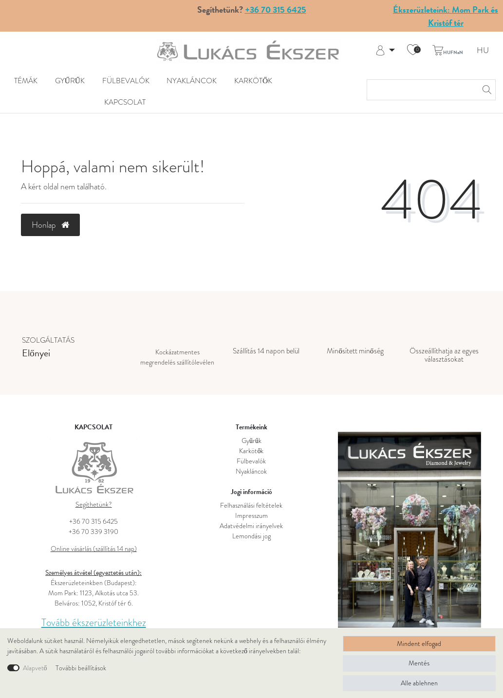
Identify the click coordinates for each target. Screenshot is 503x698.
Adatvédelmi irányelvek (251, 526)
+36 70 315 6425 (275, 9)
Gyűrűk (70, 80)
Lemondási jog (251, 536)
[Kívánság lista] (413, 50)
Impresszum (251, 515)
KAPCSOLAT (125, 102)
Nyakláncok (192, 80)
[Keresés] (485, 90)
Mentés (419, 663)
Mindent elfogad (419, 643)
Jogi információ (251, 492)
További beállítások (81, 668)
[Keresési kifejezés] (421, 90)
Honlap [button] (50, 225)
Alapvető (35, 668)
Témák (25, 80)
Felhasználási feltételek (251, 505)
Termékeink (251, 427)
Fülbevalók (125, 80)
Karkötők (253, 80)
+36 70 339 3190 (93, 531)
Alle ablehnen (419, 683)
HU (483, 51)
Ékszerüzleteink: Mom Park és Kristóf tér (445, 16)
